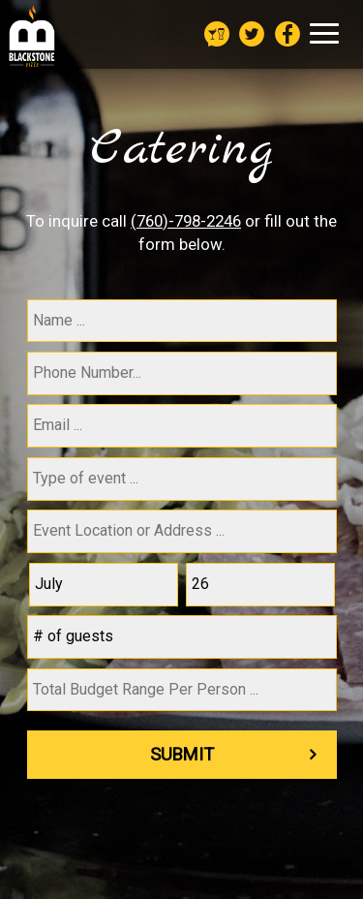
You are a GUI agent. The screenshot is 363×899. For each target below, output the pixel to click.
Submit (182, 754)
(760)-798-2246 (186, 221)
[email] (182, 426)
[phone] (182, 373)
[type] (182, 479)
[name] (182, 321)
